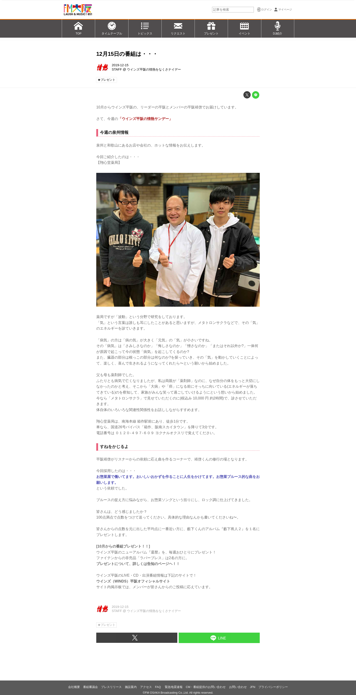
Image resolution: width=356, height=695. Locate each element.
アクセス (146, 687)
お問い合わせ (238, 687)
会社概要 (74, 687)
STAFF (117, 69)
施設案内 (131, 687)
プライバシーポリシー (273, 687)
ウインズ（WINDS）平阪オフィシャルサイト (133, 581)
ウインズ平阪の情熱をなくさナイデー (154, 69)
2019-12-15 (120, 65)
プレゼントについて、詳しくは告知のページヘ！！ (138, 564)
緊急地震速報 (174, 687)
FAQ (158, 687)
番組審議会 (90, 687)
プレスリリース (111, 687)
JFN (252, 687)
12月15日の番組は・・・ (127, 54)
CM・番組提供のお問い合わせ (206, 687)
